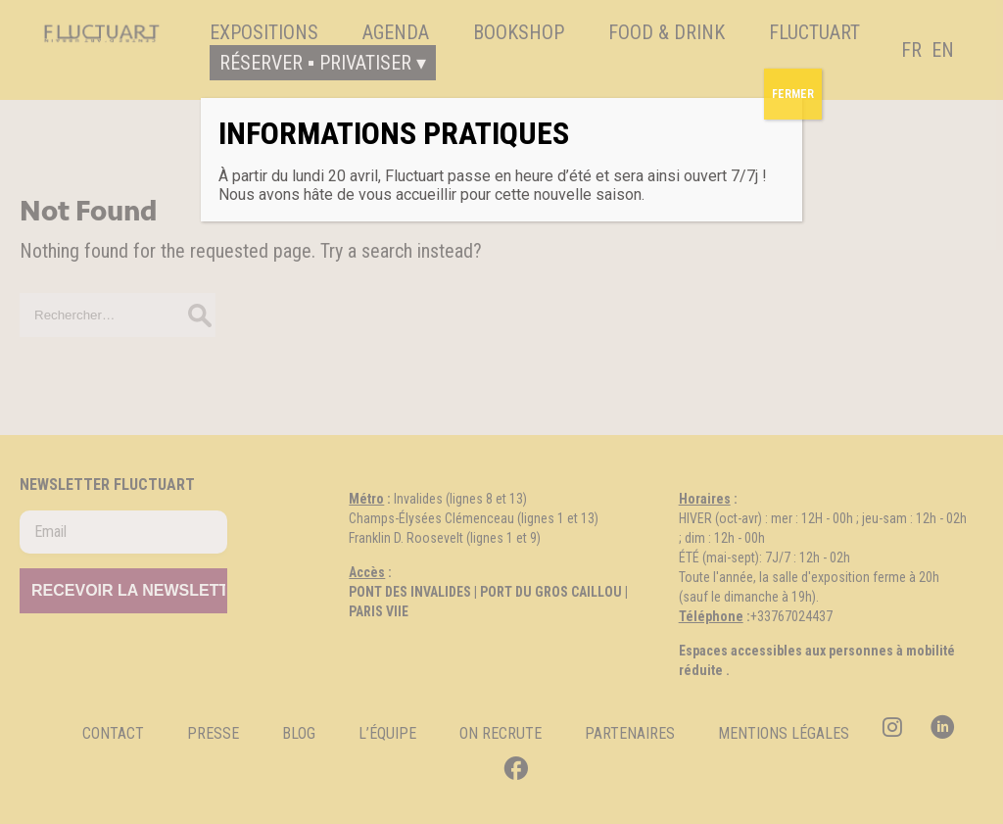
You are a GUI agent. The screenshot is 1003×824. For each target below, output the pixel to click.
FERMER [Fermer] (793, 94)
